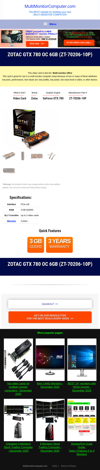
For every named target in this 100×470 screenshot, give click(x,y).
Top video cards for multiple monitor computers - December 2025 (18, 387)
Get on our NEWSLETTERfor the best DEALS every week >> (50, 317)
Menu (50, 24)
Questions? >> (50, 304)
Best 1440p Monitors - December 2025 (50, 384)
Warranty (11, 221)
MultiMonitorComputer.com (50, 6)
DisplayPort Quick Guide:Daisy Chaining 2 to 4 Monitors (82, 447)
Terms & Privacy (68, 466)
